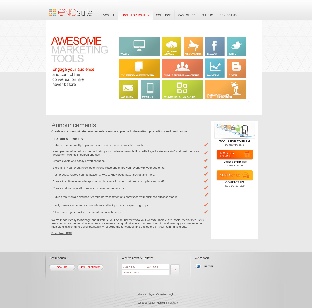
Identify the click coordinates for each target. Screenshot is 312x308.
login (171, 294)
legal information (158, 294)
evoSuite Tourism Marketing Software (158, 302)
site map (142, 294)
